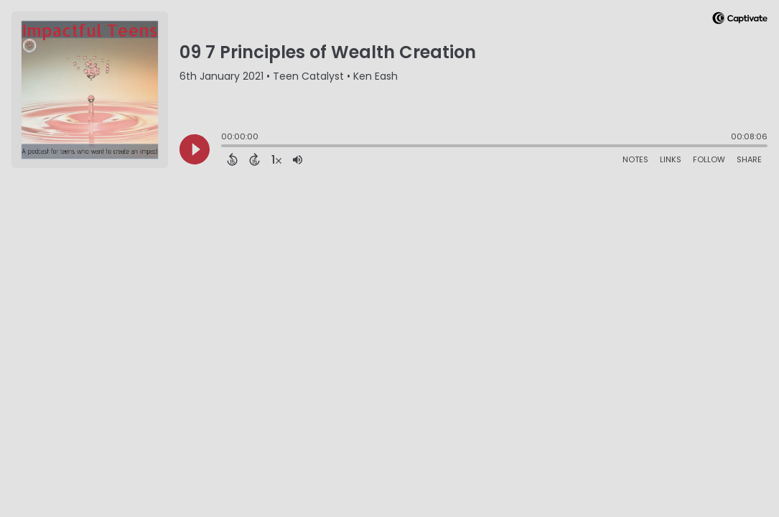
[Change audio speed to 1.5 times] (276, 159)
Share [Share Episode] (749, 159)
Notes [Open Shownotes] (635, 159)
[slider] (224, 147)
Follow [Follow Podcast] (709, 159)
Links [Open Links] (670, 159)
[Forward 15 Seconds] (254, 159)
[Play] (194, 149)
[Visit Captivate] (740, 20)
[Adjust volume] (297, 159)
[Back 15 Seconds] (232, 159)
